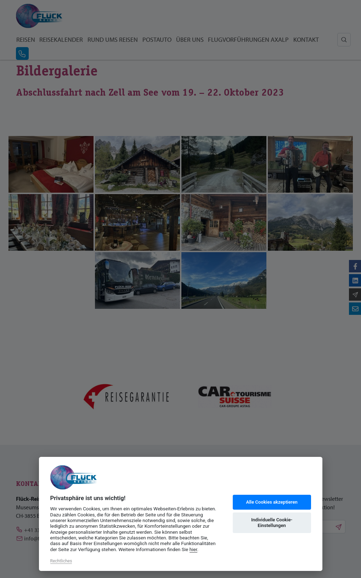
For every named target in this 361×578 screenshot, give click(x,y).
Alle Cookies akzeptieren (271, 502)
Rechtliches (61, 561)
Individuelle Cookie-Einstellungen (271, 522)
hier (193, 549)
